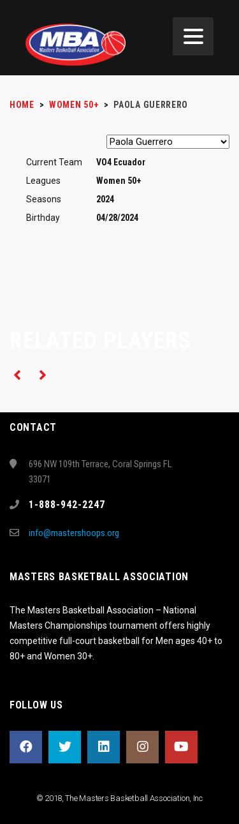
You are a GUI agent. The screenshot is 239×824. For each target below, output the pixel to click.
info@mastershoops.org (74, 533)
